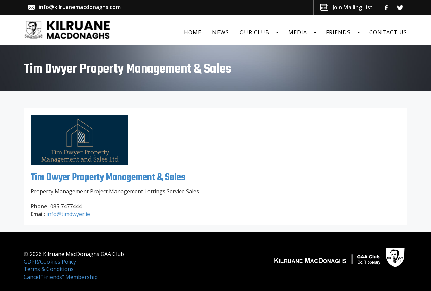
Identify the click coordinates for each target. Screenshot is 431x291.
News (220, 32)
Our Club (254, 32)
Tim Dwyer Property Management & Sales (108, 177)
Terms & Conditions (49, 269)
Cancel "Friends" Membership (61, 277)
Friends (338, 32)
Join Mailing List (353, 7)
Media (297, 32)
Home (192, 32)
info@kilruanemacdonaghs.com (80, 7)
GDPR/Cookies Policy (50, 261)
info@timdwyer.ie (68, 214)
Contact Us (388, 32)
